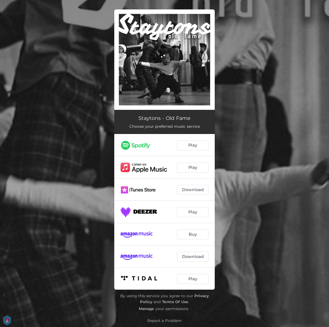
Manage (146, 308)
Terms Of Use (175, 301)
